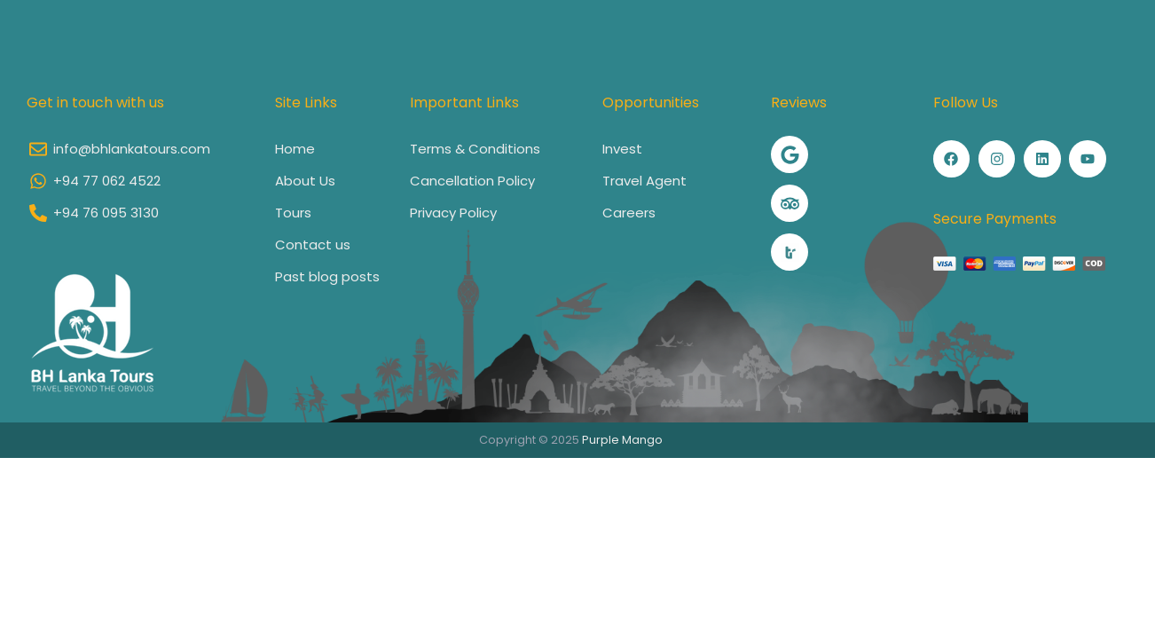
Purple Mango (622, 439)
